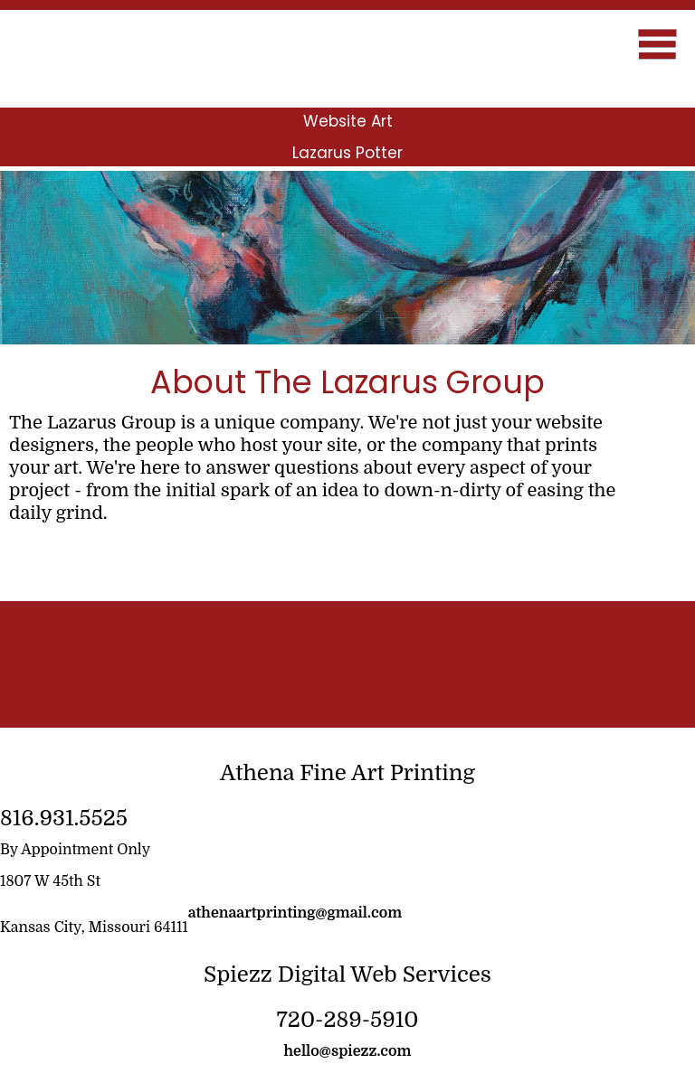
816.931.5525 (64, 818)
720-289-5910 (347, 1019)
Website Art (348, 121)
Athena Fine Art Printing (347, 773)
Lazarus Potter (347, 153)
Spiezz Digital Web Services (347, 974)
